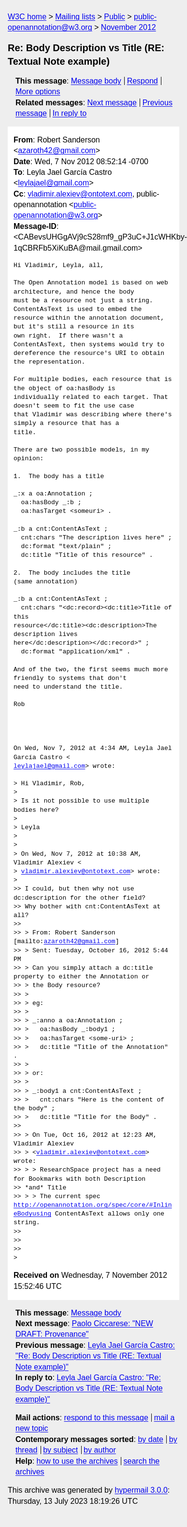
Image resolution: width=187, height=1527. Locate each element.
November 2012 (128, 27)
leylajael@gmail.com (53, 183)
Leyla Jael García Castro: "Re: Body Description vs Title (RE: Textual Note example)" (95, 1356)
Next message (112, 103)
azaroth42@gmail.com (56, 150)
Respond (142, 81)
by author (100, 1450)
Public (114, 17)
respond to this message (106, 1418)
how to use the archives (77, 1461)
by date (150, 1439)
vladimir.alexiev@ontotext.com (80, 194)
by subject (60, 1450)
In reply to (69, 113)
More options (37, 91)
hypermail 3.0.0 (141, 1490)
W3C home (27, 17)
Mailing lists (75, 17)
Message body (96, 81)
